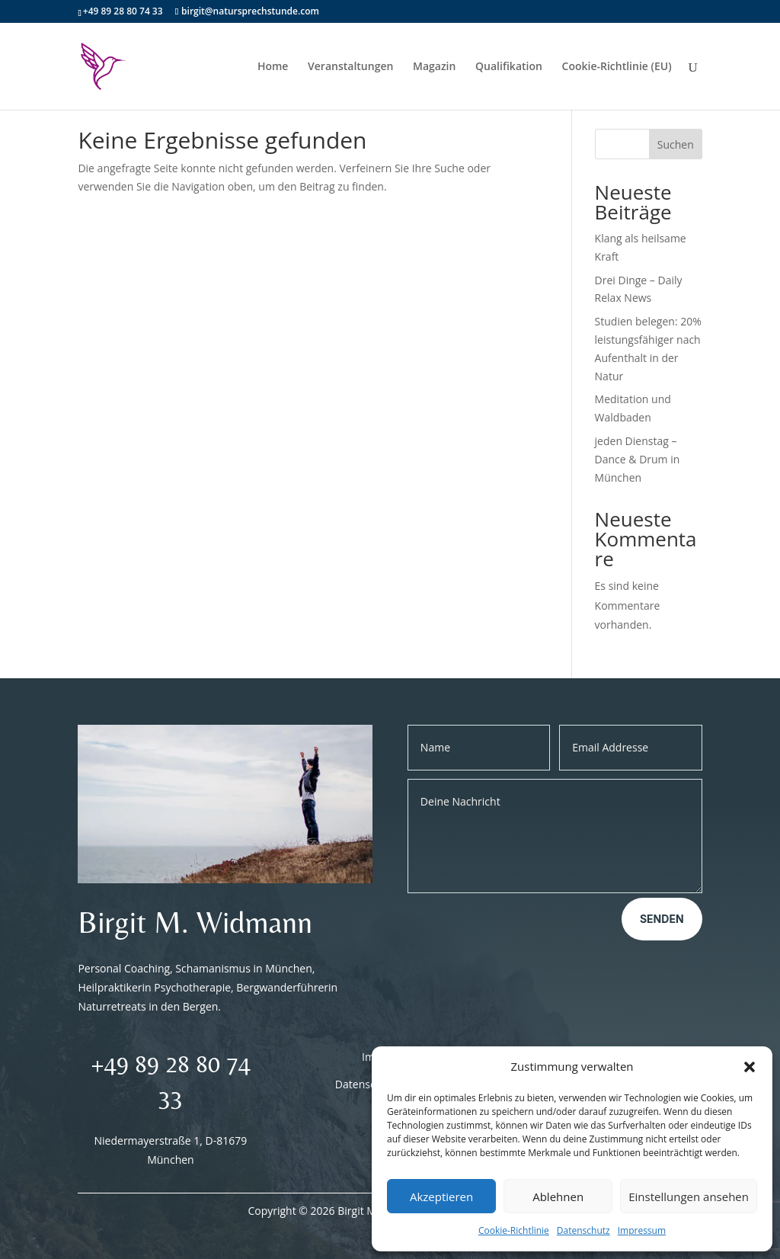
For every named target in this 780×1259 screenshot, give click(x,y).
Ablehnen (557, 1196)
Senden (662, 918)
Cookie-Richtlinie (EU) (617, 67)
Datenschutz (583, 1230)
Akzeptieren (441, 1196)
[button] (749, 1067)
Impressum (642, 1230)
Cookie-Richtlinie (513, 1230)
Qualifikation (508, 67)
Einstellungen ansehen (688, 1196)
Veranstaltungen (350, 67)
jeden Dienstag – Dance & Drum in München (637, 459)
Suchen (675, 144)
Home (273, 67)
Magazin (434, 67)
